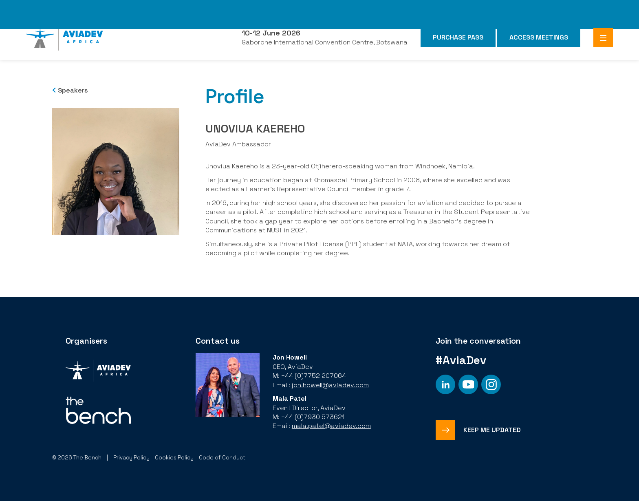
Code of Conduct (222, 457)
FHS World (391, 7)
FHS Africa (490, 7)
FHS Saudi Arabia (440, 7)
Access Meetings (538, 37)
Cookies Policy (174, 457)
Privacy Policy (131, 457)
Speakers (73, 90)
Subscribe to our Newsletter (190, 7)
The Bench (121, 7)
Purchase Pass (458, 37)
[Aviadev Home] (64, 37)
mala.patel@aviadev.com (331, 426)
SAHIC (617, 7)
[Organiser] (98, 372)
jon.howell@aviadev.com (330, 385)
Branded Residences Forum (557, 7)
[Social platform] (445, 384)
